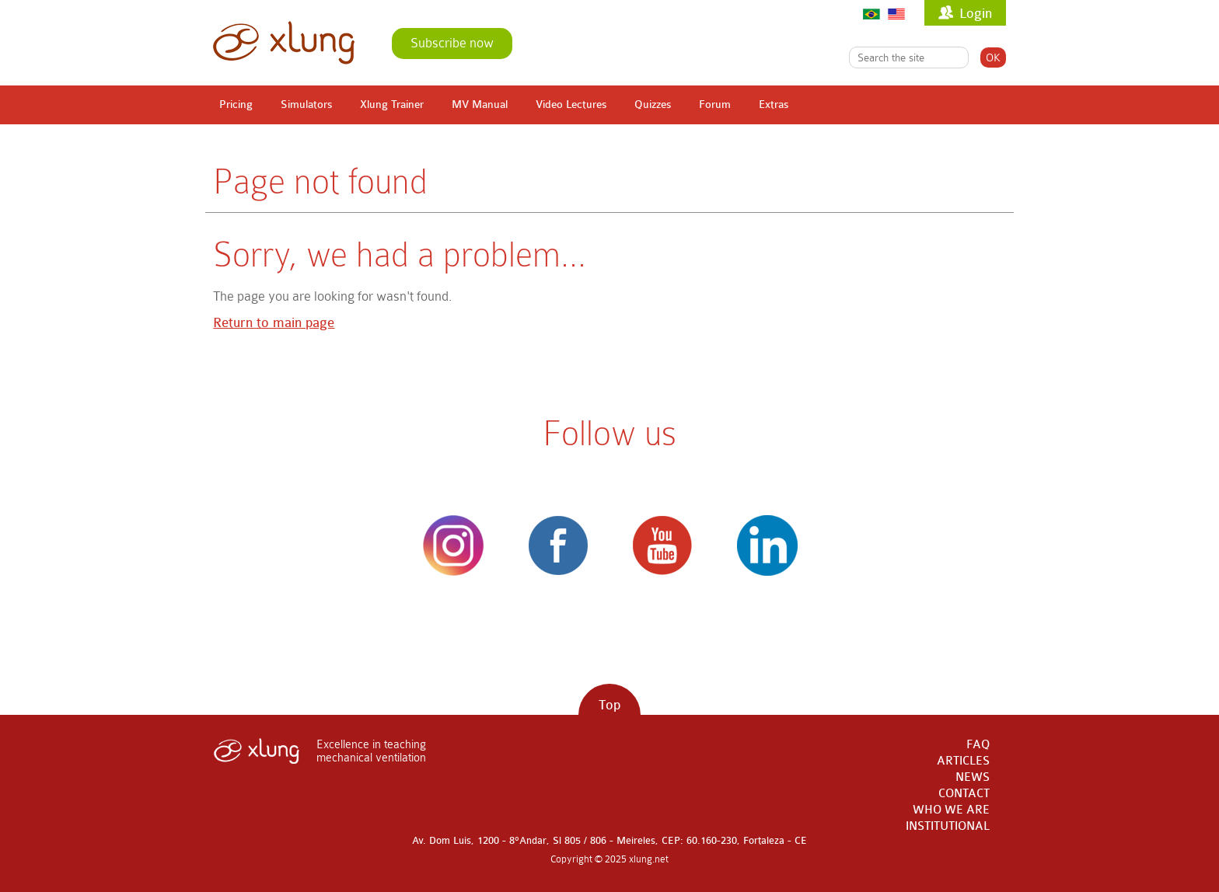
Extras (773, 104)
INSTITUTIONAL (948, 826)
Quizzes (652, 104)
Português (871, 13)
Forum (715, 104)
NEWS (972, 777)
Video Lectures (571, 104)
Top (609, 705)
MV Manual (480, 104)
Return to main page (273, 322)
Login (975, 13)
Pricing (236, 104)
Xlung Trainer (392, 104)
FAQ (978, 744)
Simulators (306, 104)
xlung (284, 42)
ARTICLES (963, 761)
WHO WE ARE (951, 810)
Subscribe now (452, 43)
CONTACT (964, 793)
